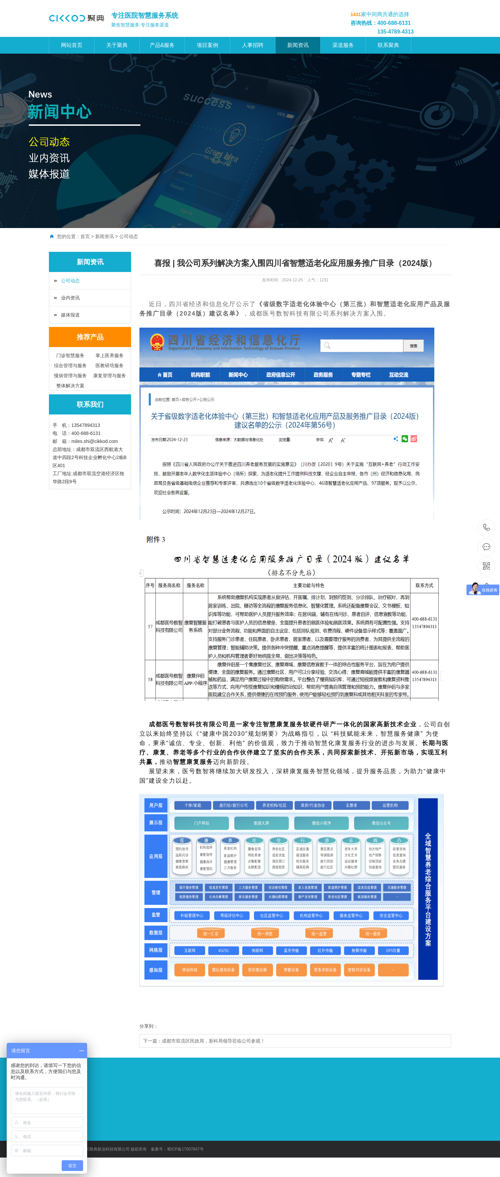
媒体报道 (70, 315)
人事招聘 (252, 45)
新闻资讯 (298, 45)
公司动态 (70, 280)
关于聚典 (117, 45)
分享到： (148, 1026)
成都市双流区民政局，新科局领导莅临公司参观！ (213, 1041)
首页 (85, 236)
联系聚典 (388, 45)
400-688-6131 (487, 528)
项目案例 (207, 45)
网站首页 (71, 45)
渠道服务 (343, 45)
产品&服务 (162, 45)
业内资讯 (70, 297)
